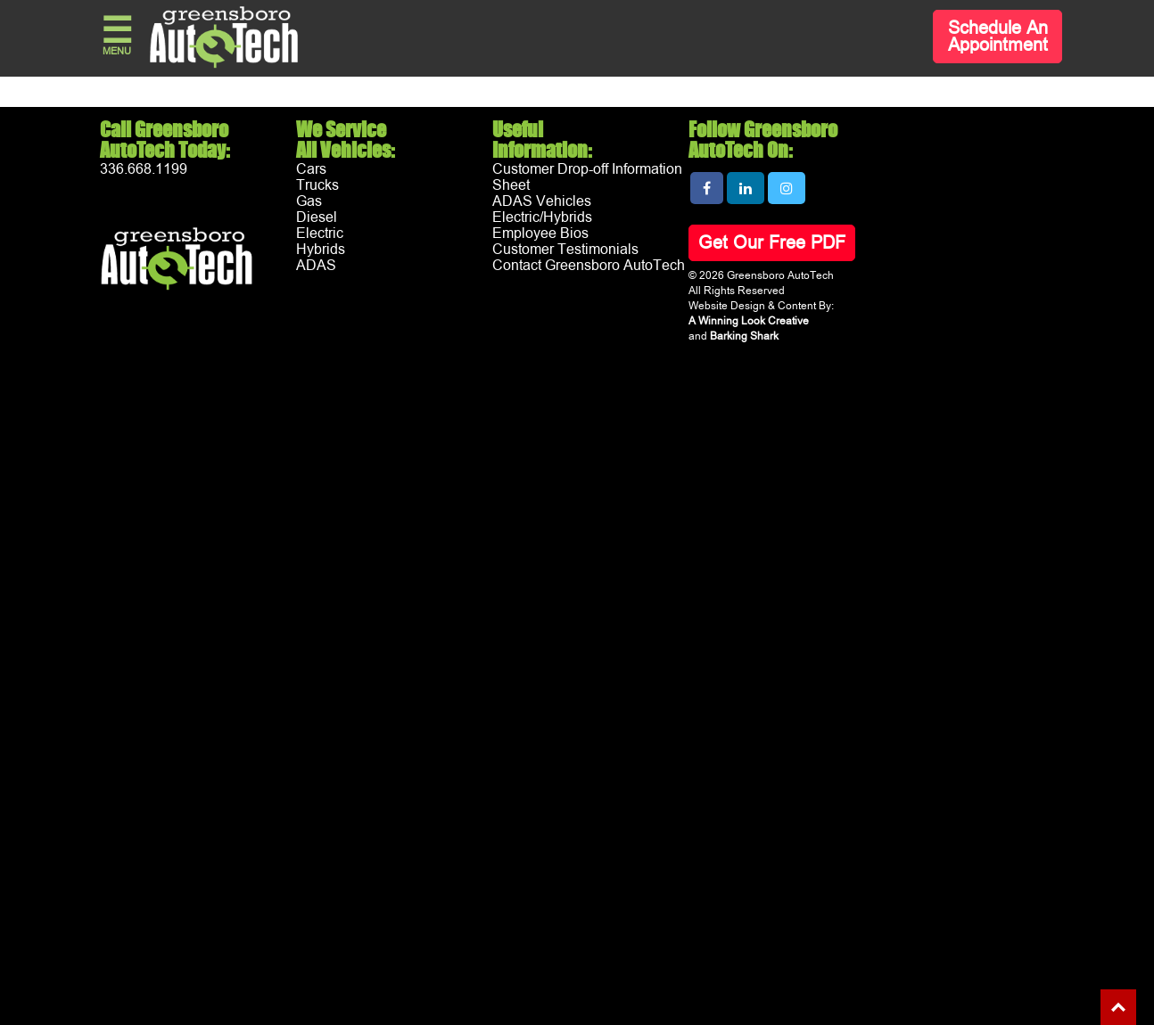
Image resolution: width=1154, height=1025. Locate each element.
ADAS (316, 265)
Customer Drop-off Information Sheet (587, 177)
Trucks (317, 185)
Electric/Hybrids (542, 217)
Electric (319, 233)
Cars (311, 169)
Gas (309, 201)
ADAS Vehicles (541, 201)
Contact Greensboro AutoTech (588, 265)
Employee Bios (540, 233)
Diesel (316, 217)
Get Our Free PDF (771, 243)
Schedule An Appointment (998, 36)
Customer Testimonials (565, 249)
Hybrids (320, 249)
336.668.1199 (143, 169)
